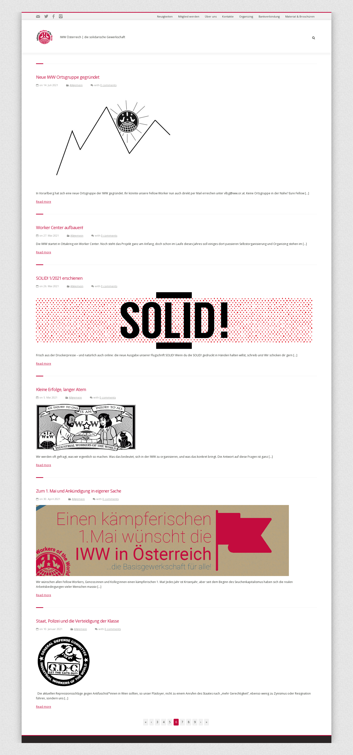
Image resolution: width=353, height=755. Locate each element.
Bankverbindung (269, 16)
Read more (43, 202)
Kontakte (228, 16)
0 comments (108, 85)
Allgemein (76, 85)
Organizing (246, 16)
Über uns (211, 16)
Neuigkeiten (165, 16)
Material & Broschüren (300, 16)
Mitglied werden (188, 16)
